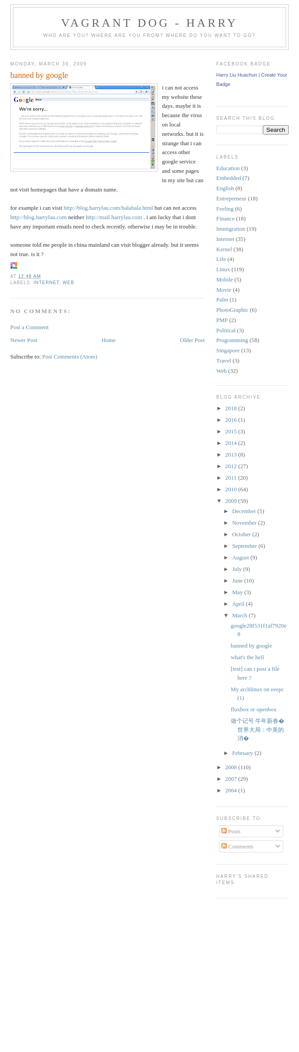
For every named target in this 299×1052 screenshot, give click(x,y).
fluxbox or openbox (254, 709)
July (237, 569)
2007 (231, 778)
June (238, 580)
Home (108, 340)
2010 (231, 489)
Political (226, 330)
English (225, 188)
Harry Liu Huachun (236, 74)
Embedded (228, 178)
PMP (222, 320)
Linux (223, 269)
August (241, 557)
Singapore (228, 350)
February (243, 753)
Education (228, 168)
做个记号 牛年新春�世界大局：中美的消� (257, 730)
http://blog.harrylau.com (38, 217)
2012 (231, 466)
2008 (231, 767)
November (245, 522)
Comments (237, 846)
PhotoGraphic (232, 309)
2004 (231, 790)
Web (68, 282)
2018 (231, 408)
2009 (231, 500)
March (240, 615)
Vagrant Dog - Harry (149, 22)
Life (221, 259)
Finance (225, 218)
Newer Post (23, 340)
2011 (231, 477)
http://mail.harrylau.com (114, 217)
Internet (46, 282)
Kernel (224, 249)
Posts (231, 831)
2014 (231, 443)
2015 (231, 431)
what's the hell (247, 657)
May (238, 592)
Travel (223, 360)
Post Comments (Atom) (70, 356)
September (245, 545)
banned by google (39, 75)
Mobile (224, 279)
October (242, 534)
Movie (224, 289)
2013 (231, 454)
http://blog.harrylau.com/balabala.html (108, 207)
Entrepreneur (231, 198)
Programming (232, 340)
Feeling (225, 208)
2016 (231, 419)
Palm (222, 299)
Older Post (192, 340)
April (239, 603)
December (244, 511)
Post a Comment (29, 327)
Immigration (230, 228)
